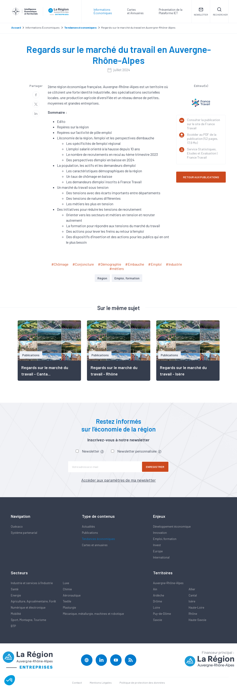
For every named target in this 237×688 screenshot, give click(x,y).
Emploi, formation (126, 278)
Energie (16, 595)
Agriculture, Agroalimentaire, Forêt (33, 601)
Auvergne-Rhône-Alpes (168, 583)
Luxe (66, 583)
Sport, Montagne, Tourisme (28, 620)
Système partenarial (24, 532)
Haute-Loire (196, 607)
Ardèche (158, 595)
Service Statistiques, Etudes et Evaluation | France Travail (202, 153)
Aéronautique (72, 595)
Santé (14, 589)
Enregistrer (155, 466)
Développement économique (172, 526)
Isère (192, 601)
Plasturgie (69, 607)
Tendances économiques (98, 539)
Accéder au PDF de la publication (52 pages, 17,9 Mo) (202, 138)
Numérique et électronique (28, 607)
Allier (192, 589)
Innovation (160, 532)
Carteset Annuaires (135, 11)
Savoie (157, 620)
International (161, 557)
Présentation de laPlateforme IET (170, 11)
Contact (77, 682)
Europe (158, 551)
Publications (90, 532)
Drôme (157, 601)
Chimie (67, 589)
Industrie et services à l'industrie (32, 583)
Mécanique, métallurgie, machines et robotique (93, 613)
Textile (67, 601)
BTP (13, 626)
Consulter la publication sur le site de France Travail (203, 124)
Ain (155, 589)
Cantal (193, 595)
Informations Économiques (103, 11)
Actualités (88, 526)
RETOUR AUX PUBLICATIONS (201, 177)
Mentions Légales (101, 682)
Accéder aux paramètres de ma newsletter (118, 480)
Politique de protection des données (142, 682)
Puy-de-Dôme (162, 613)
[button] (9, 680)
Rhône (193, 613)
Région (102, 278)
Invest (157, 545)
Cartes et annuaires (95, 545)
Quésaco (17, 526)
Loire (156, 607)
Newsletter (93, 451)
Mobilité (16, 613)
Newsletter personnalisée (139, 451)
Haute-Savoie (197, 620)
